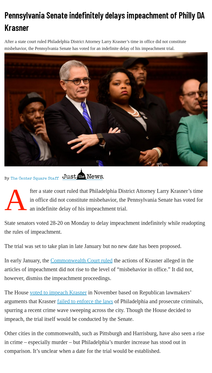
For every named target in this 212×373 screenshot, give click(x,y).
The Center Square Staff (34, 179)
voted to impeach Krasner (58, 292)
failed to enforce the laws (85, 301)
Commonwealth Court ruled (81, 260)
